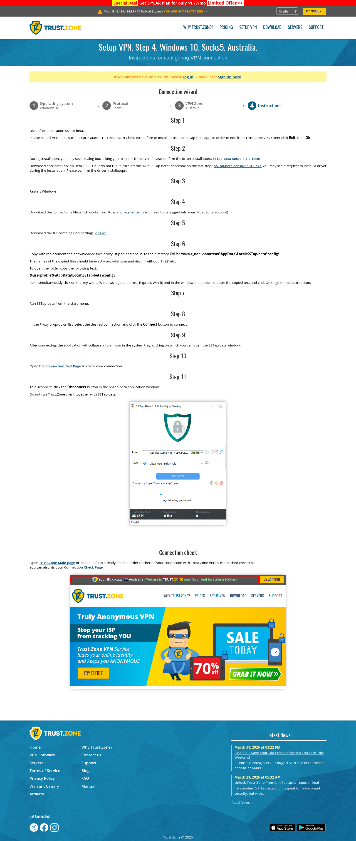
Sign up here (229, 76)
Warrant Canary (44, 786)
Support (316, 27)
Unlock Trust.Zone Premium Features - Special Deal (277, 782)
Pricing (226, 27)
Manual (89, 786)
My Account (314, 11)
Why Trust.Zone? (198, 27)
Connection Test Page (63, 366)
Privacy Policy (42, 778)
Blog (86, 770)
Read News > (241, 802)
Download (272, 27)
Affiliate (37, 793)
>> (225, 3)
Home (35, 747)
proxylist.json (131, 212)
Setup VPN (248, 27)
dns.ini (100, 233)
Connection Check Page (83, 567)
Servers (295, 27)
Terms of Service (45, 770)
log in (188, 76)
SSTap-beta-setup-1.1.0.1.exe (236, 158)
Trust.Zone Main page (57, 562)
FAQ (85, 778)
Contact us (91, 754)
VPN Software (42, 754)
